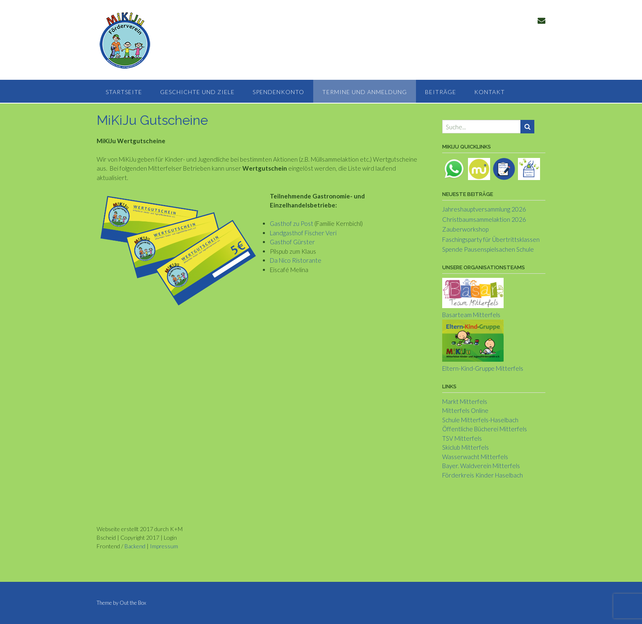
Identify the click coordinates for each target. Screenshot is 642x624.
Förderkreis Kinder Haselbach (482, 475)
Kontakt (489, 91)
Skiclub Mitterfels (465, 447)
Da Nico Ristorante (295, 260)
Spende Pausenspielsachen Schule (488, 249)
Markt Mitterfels (464, 401)
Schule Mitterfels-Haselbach (480, 420)
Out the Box (133, 602)
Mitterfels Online (465, 410)
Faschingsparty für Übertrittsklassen (491, 239)
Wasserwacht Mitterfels (475, 456)
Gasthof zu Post (291, 223)
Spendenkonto (278, 91)
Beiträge (440, 91)
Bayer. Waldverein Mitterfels (481, 465)
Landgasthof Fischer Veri (303, 233)
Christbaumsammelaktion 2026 (484, 219)
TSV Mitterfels (462, 438)
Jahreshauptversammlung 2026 (484, 209)
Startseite (124, 91)
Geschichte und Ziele (197, 91)
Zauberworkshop (465, 229)
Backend (134, 546)
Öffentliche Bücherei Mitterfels (484, 429)
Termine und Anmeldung (364, 91)
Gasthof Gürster (292, 242)
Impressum (164, 546)
